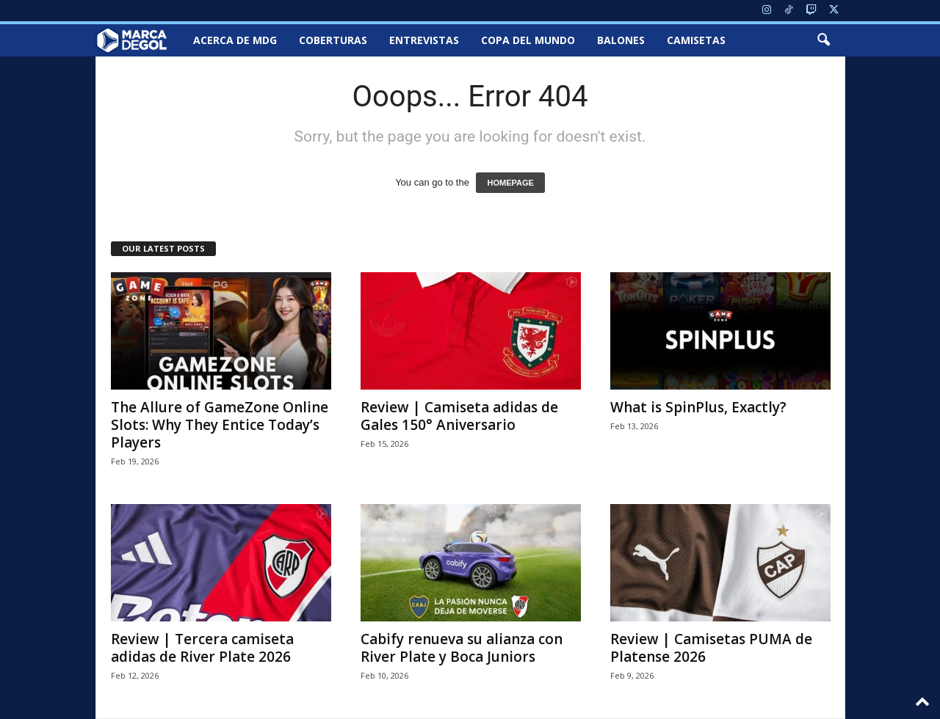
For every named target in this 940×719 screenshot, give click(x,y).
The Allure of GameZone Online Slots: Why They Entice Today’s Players (219, 425)
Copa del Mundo (528, 40)
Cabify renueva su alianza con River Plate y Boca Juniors (462, 647)
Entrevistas (424, 40)
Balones (621, 40)
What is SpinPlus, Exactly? (698, 407)
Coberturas (333, 40)
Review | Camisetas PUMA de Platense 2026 (711, 647)
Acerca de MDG (235, 40)
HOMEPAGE (510, 182)
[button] (823, 40)
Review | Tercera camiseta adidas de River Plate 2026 (202, 647)
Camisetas (696, 40)
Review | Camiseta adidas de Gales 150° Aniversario (459, 416)
